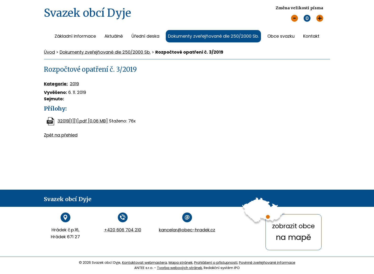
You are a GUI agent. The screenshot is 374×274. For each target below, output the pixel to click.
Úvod (46, 36)
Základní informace (75, 36)
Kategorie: (56, 84)
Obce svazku (281, 36)
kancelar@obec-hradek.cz (187, 230)
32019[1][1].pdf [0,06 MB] (82, 121)
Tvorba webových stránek (179, 267)
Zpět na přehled (61, 135)
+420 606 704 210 (122, 230)
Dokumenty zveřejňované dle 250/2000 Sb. (213, 36)
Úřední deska (145, 36)
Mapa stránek (180, 262)
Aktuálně (113, 36)
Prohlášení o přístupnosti (215, 262)
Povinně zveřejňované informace (267, 262)
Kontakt (311, 36)
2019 (74, 84)
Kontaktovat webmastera (144, 262)
